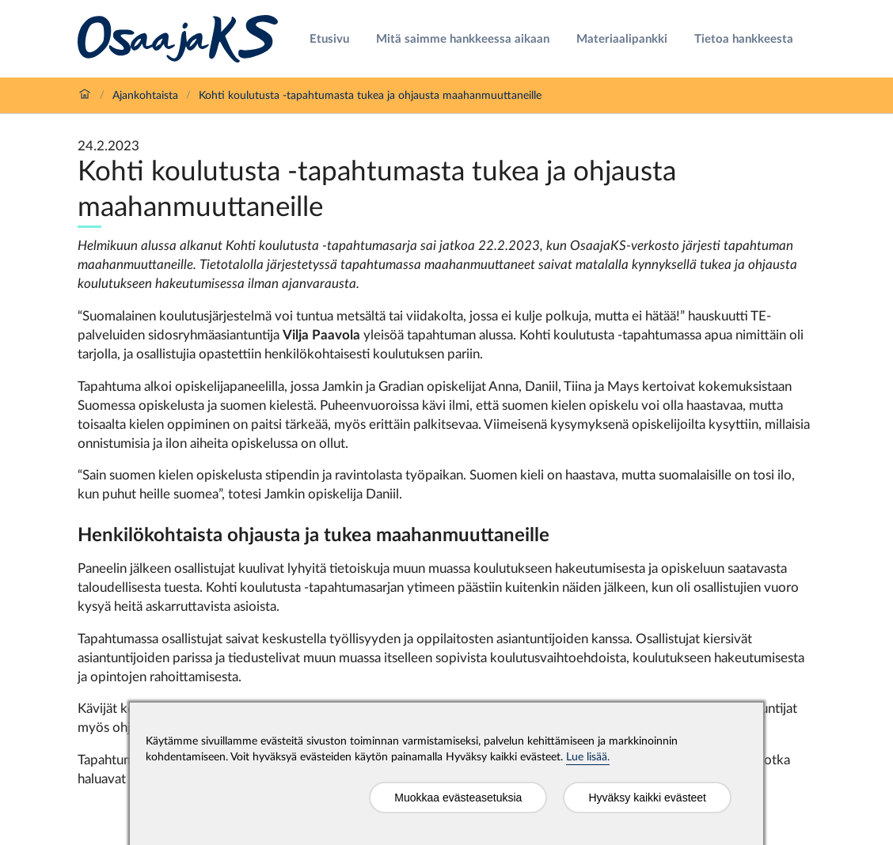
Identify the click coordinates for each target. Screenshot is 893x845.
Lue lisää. (588, 757)
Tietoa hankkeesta (743, 39)
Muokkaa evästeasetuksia (458, 797)
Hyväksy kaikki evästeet (647, 797)
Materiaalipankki (621, 39)
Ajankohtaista (145, 95)
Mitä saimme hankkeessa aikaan (462, 39)
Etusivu (329, 39)
